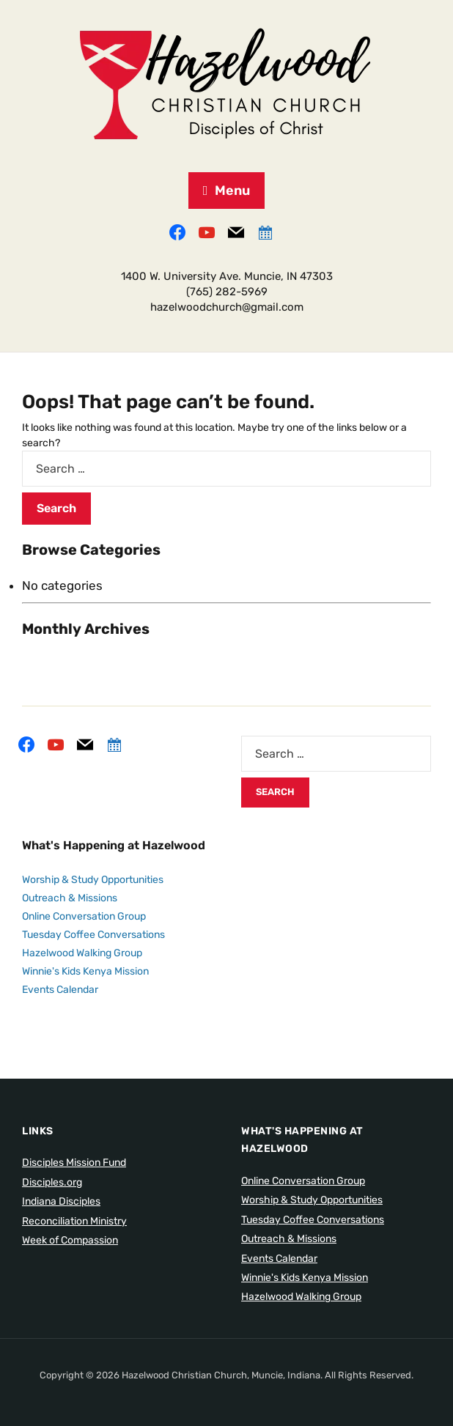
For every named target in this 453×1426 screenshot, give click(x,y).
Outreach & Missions (69, 898)
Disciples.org (52, 1182)
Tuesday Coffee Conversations (93, 934)
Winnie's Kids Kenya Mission (85, 971)
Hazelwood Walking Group (82, 953)
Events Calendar (60, 989)
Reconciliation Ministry (74, 1221)
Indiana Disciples (61, 1201)
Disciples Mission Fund (74, 1162)
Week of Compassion (70, 1240)
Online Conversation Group (84, 916)
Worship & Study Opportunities (92, 879)
